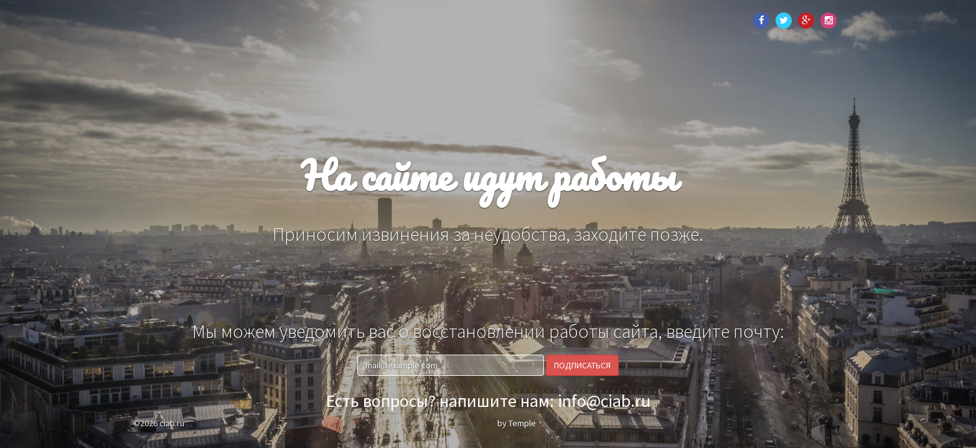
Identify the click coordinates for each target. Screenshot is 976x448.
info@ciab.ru (604, 401)
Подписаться (582, 365)
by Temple (516, 423)
